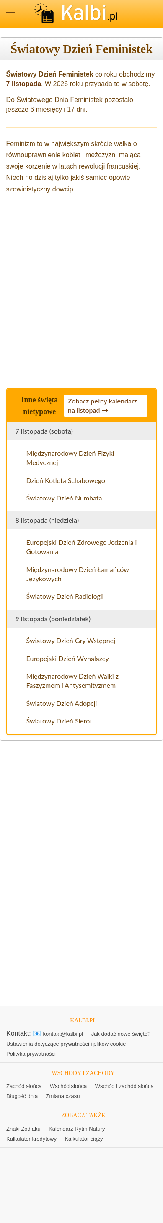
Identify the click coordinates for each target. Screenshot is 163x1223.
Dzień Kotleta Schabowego (65, 480)
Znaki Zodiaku (23, 1129)
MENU (10, 12)
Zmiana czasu (63, 1096)
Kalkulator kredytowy (31, 1139)
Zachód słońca (24, 1086)
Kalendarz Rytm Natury (77, 1129)
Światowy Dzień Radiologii (65, 596)
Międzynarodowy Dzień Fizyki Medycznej (70, 457)
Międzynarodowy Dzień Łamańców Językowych (77, 573)
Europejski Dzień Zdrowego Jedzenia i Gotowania (81, 546)
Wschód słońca (68, 1086)
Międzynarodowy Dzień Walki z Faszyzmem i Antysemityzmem (72, 680)
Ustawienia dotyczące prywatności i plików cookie (66, 1044)
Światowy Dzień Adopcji (61, 703)
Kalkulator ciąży (84, 1139)
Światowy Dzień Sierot (59, 721)
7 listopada (23, 83)
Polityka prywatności (31, 1054)
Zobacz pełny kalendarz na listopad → (102, 405)
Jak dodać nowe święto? (121, 1034)
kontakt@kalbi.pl (63, 1034)
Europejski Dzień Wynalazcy (67, 658)
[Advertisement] (81, 288)
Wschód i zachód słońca (124, 1086)
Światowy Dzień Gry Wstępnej (70, 640)
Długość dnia (22, 1096)
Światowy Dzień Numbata (64, 498)
